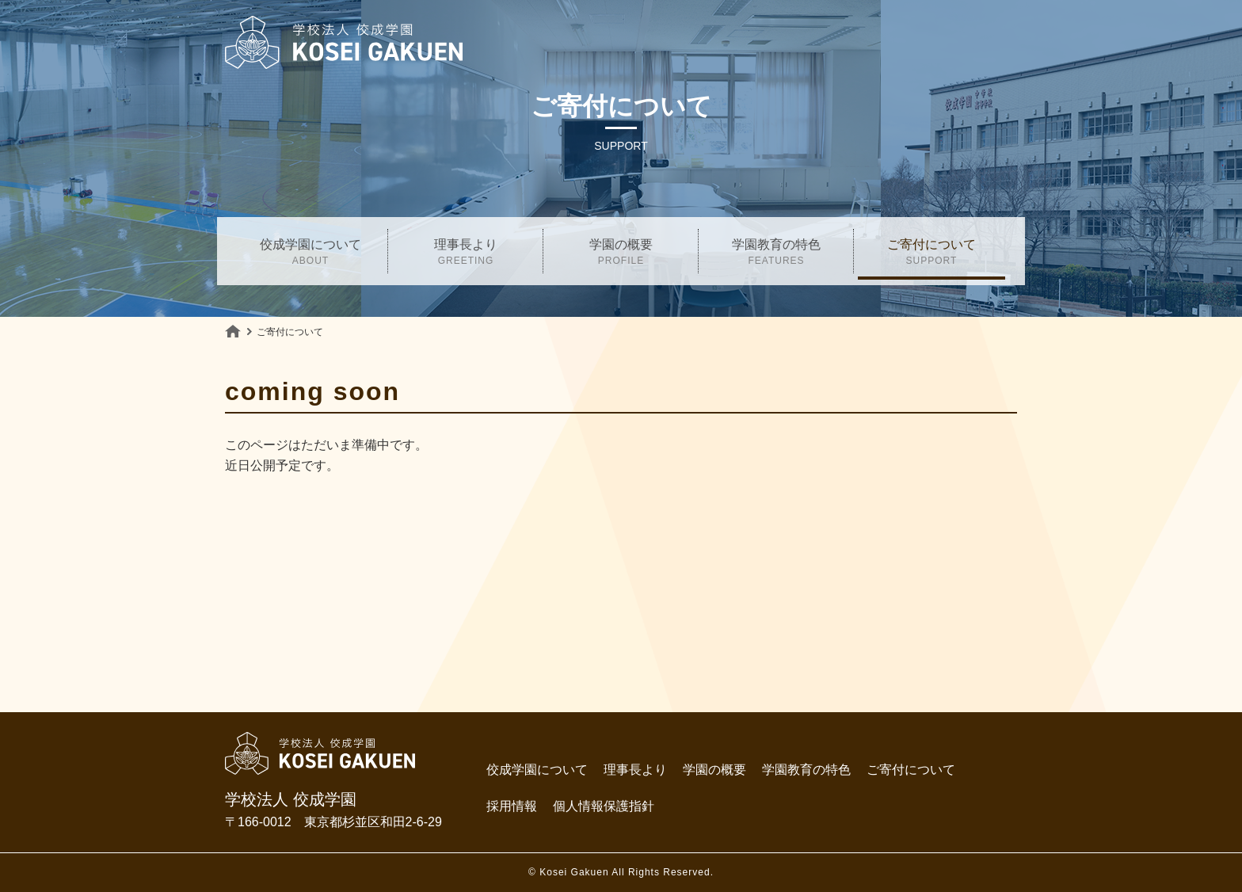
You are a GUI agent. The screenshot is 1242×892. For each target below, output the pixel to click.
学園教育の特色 (776, 254)
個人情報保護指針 (603, 806)
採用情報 (511, 806)
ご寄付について (931, 254)
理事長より (465, 254)
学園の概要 (621, 254)
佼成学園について (310, 254)
